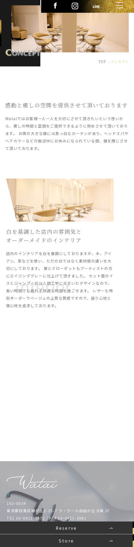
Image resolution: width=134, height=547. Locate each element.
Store (66, 540)
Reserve (66, 528)
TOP (102, 61)
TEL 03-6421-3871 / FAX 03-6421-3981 (47, 518)
